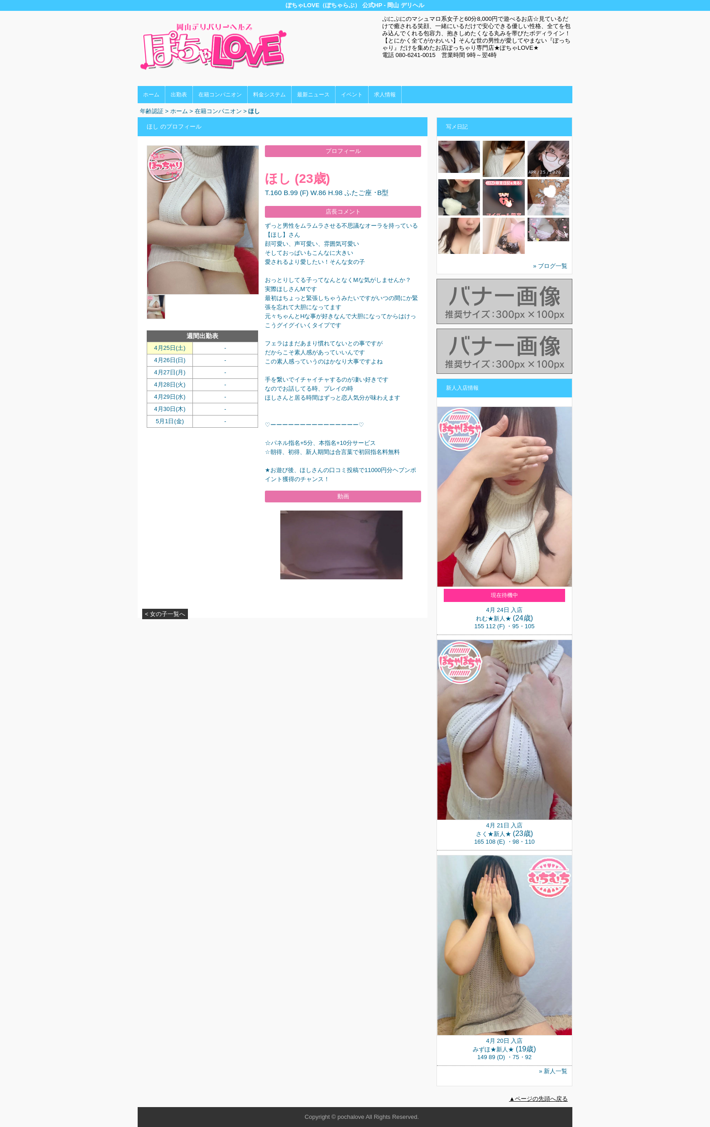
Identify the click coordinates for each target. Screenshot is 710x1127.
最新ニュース (313, 94)
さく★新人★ (493, 834)
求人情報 (385, 94)
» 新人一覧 (553, 1071)
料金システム (269, 94)
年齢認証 (151, 111)
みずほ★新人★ (493, 1049)
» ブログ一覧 (550, 266)
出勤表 (179, 94)
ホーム (151, 94)
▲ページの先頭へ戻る (538, 1098)
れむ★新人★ (493, 618)
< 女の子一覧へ (165, 614)
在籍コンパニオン (220, 94)
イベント (352, 94)
